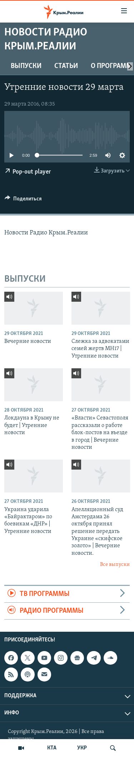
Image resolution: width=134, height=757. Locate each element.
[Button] (23, 200)
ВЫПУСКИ (26, 66)
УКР (82, 748)
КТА (51, 748)
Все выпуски (115, 564)
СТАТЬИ (66, 66)
